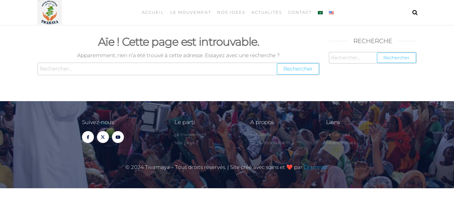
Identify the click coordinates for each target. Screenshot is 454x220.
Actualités (266, 12)
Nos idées (231, 12)
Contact (300, 12)
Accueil (153, 12)
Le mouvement (190, 12)
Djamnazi (316, 167)
